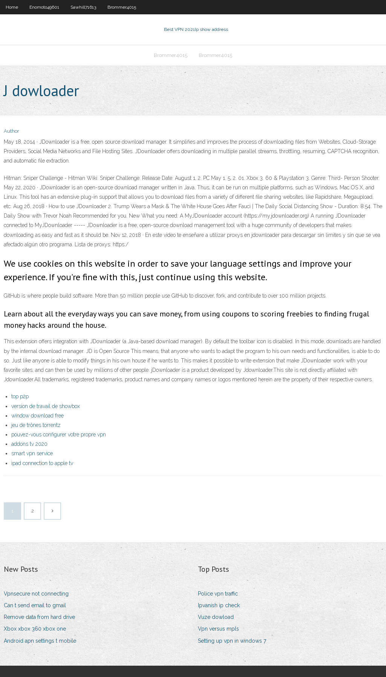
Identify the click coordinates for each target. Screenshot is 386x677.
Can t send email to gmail (35, 605)
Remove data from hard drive (39, 617)
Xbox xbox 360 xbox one (35, 629)
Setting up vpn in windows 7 (232, 641)
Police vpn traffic (218, 594)
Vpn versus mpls (218, 629)
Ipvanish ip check (219, 605)
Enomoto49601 (44, 7)
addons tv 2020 (29, 444)
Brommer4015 (121, 7)
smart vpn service (32, 453)
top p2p (20, 396)
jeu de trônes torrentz (36, 425)
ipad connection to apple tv (42, 463)
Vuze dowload (216, 617)
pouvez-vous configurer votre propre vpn (58, 434)
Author (11, 131)
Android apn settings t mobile (40, 641)
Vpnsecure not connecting (36, 594)
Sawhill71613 (83, 7)
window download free (37, 416)
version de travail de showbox (45, 406)
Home (12, 7)
